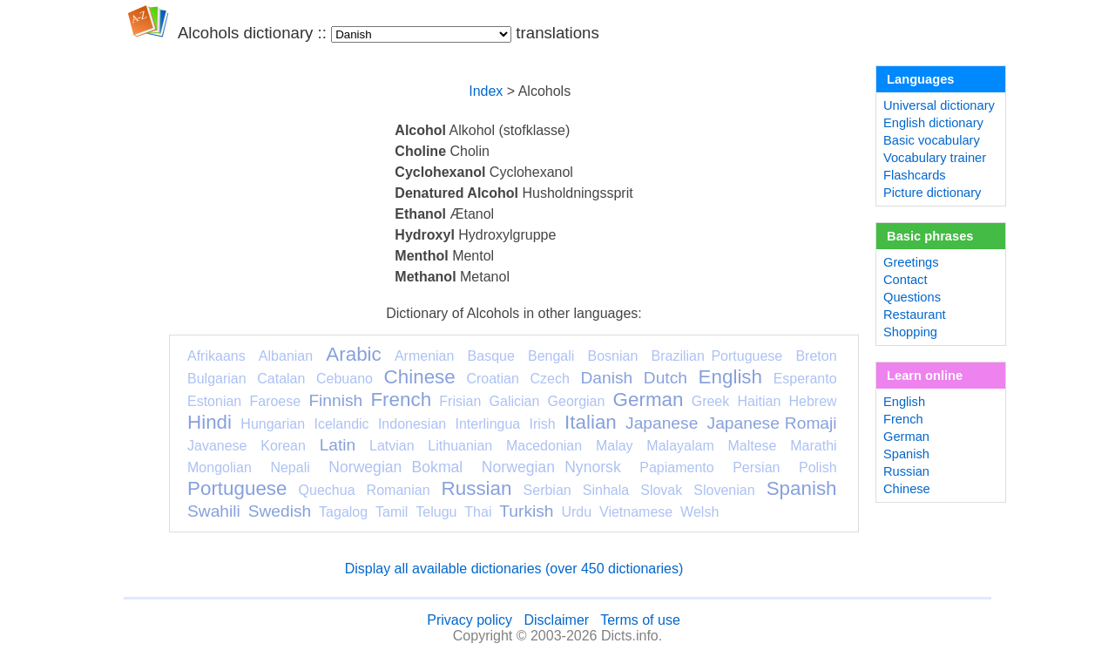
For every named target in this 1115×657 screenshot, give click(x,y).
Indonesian (412, 424)
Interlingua (488, 424)
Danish (606, 378)
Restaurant (914, 315)
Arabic (353, 354)
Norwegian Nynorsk (551, 467)
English (730, 377)
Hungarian (272, 424)
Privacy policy (469, 620)
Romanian (398, 490)
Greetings (911, 262)
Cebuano (344, 378)
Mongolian (219, 467)
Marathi (813, 445)
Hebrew (812, 401)
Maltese (751, 445)
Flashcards (914, 175)
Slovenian (723, 490)
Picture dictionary (932, 193)
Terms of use (640, 620)
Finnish (335, 400)
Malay (614, 445)
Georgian (576, 401)
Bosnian (613, 356)
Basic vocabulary (931, 140)
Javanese (217, 445)
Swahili (213, 511)
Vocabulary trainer (934, 158)
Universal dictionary (939, 105)
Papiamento (676, 467)
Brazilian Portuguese (717, 356)
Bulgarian (217, 378)
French (400, 399)
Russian (477, 488)
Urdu (576, 512)
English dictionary (933, 123)
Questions (912, 297)
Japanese (661, 423)
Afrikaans (216, 356)
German (648, 399)
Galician (515, 401)
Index (486, 91)
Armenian (424, 356)
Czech (549, 378)
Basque (491, 356)
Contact (905, 280)
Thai (477, 512)
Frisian (460, 401)
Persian (756, 467)
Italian (590, 422)
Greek (711, 401)
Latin (338, 445)
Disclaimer (556, 620)
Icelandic (341, 424)
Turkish (526, 511)
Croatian (492, 378)
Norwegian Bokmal (395, 467)
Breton (815, 356)
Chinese (420, 377)
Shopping (910, 332)
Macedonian (544, 445)
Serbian (547, 490)
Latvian (392, 445)
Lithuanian (460, 445)
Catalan (281, 378)
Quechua (327, 490)
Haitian (758, 401)
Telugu (436, 512)
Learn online (925, 376)
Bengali (551, 356)
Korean (283, 445)
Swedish (280, 511)
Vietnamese (635, 512)
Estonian (214, 401)
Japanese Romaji (772, 423)
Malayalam (679, 445)
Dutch (665, 378)
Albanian (286, 356)
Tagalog (343, 512)
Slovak (661, 490)
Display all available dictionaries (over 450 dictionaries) (514, 568)
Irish (543, 424)
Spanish (802, 488)
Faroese (275, 401)
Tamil (391, 512)
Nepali (289, 467)
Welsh (699, 512)
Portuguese (237, 488)
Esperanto (805, 378)
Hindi (209, 422)
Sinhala (606, 490)
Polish (818, 467)
